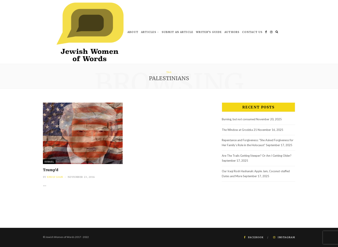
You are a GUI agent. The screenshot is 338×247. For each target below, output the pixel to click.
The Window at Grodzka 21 (239, 129)
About (132, 32)
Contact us (252, 32)
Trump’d (50, 170)
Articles (148, 32)
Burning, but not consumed (238, 119)
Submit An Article (177, 32)
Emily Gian (55, 176)
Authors (231, 32)
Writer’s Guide (209, 32)
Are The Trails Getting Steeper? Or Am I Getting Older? (256, 155)
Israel (49, 161)
